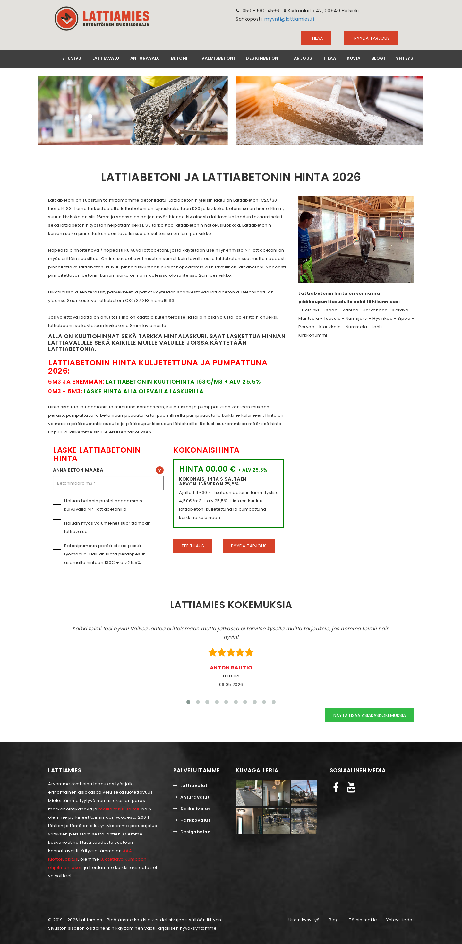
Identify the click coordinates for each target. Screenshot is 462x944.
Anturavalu (145, 58)
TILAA (316, 38)
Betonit (181, 58)
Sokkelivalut (191, 807)
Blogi (378, 58)
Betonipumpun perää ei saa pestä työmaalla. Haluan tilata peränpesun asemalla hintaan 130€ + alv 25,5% (108, 553)
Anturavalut (191, 796)
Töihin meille (363, 918)
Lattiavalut (190, 784)
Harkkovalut (191, 819)
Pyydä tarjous (371, 38)
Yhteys (404, 58)
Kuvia (354, 58)
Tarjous (301, 58)
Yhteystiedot (400, 918)
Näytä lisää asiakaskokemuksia (369, 714)
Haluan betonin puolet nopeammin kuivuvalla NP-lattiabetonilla (108, 504)
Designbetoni (263, 58)
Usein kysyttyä (304, 918)
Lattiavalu (105, 58)
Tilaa (329, 58)
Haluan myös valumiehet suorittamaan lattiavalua (108, 526)
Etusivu (71, 58)
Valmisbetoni (218, 58)
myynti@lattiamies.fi (289, 19)
